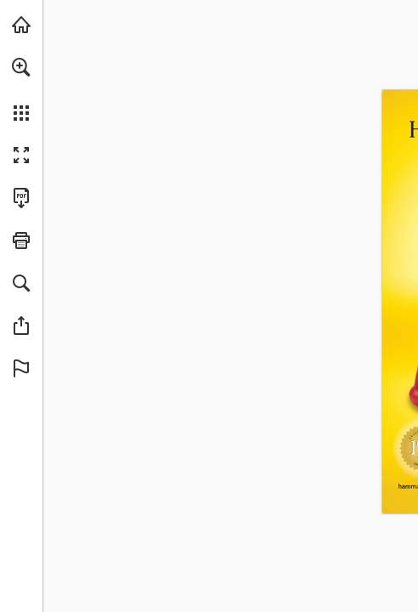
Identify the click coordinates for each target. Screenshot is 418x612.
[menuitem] (21, 89)
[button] (21, 67)
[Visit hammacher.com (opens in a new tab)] (21, 24)
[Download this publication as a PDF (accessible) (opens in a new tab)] (21, 198)
